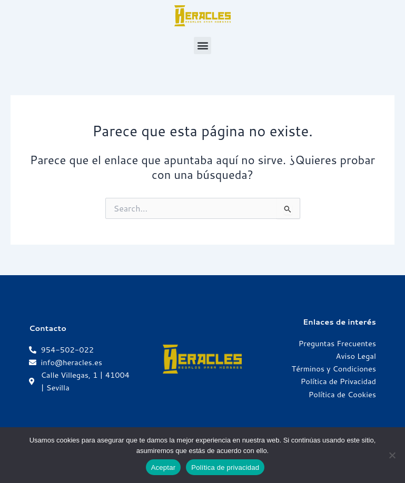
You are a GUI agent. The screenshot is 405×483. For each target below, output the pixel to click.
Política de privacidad (225, 467)
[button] (202, 45)
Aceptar (163, 467)
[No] (392, 455)
